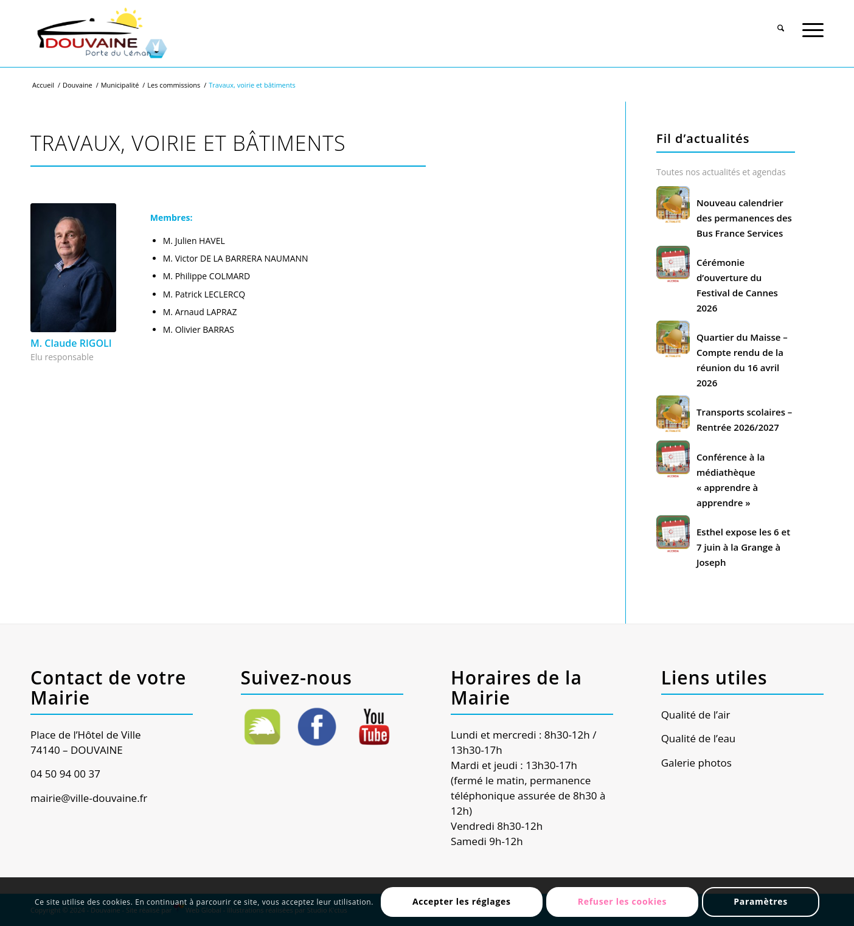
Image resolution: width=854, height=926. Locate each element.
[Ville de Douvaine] (101, 33)
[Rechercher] (780, 24)
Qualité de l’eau (698, 738)
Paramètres (761, 901)
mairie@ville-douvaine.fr (88, 798)
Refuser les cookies (622, 901)
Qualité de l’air (696, 715)
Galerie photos (696, 763)
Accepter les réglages (461, 901)
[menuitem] (780, 22)
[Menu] (813, 24)
